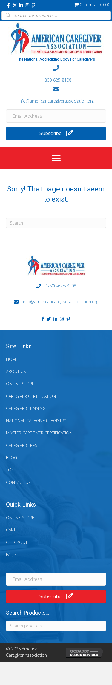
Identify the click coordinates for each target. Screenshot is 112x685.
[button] (8, 5)
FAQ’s (11, 554)
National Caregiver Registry (36, 420)
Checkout (16, 542)
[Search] (56, 223)
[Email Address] (56, 116)
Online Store (20, 383)
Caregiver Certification (31, 396)
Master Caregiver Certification (39, 433)
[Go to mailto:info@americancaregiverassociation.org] (56, 95)
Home (12, 359)
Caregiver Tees (21, 445)
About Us (16, 371)
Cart (11, 530)
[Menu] (56, 158)
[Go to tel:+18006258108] (56, 74)
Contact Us (18, 482)
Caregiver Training (26, 408)
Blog (11, 457)
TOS (10, 470)
